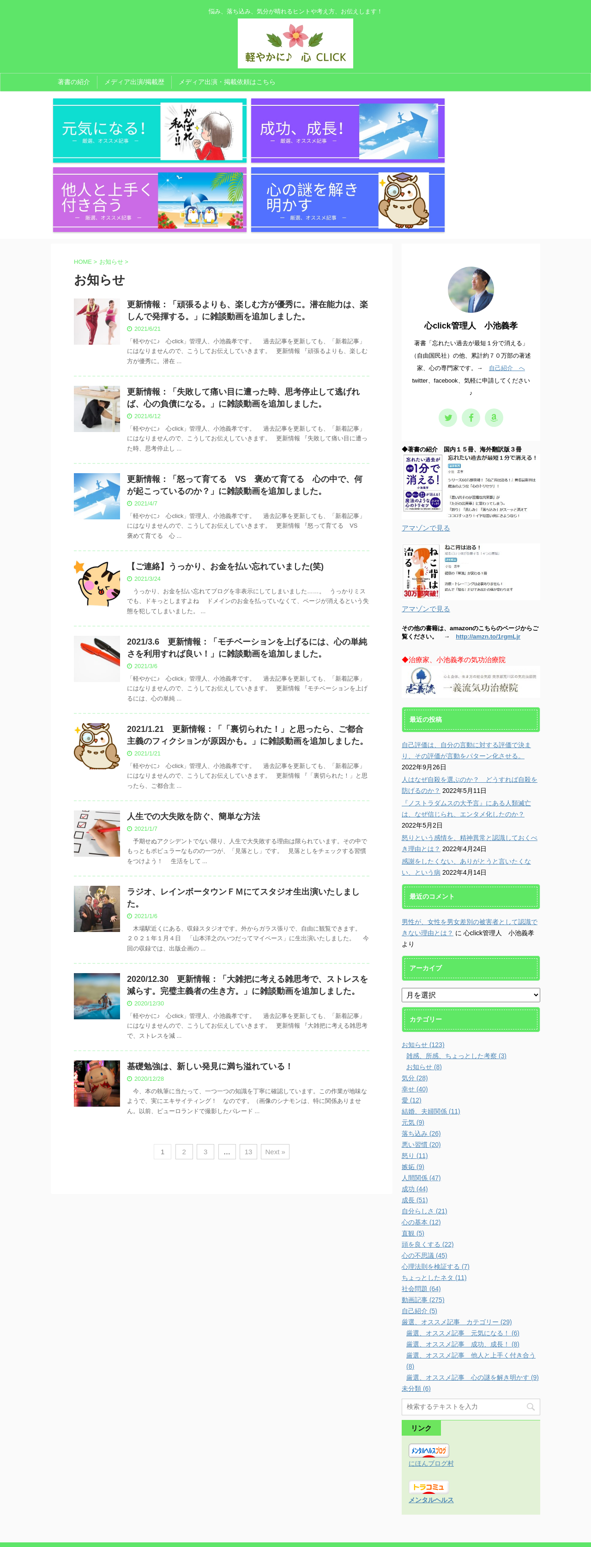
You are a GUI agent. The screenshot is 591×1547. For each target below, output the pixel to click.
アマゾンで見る (426, 434)
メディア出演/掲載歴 (134, 81)
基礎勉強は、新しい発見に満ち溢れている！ (210, 972)
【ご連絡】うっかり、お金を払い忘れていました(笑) (225, 472)
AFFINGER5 (388, 1534)
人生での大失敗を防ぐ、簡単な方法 (193, 722)
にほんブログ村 (431, 1369)
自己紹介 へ (507, 273)
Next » (275, 1057)
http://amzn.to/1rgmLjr (488, 542)
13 (249, 1057)
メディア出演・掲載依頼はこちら (227, 81)
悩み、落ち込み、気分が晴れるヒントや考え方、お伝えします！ (295, 1522)
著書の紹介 (74, 81)
